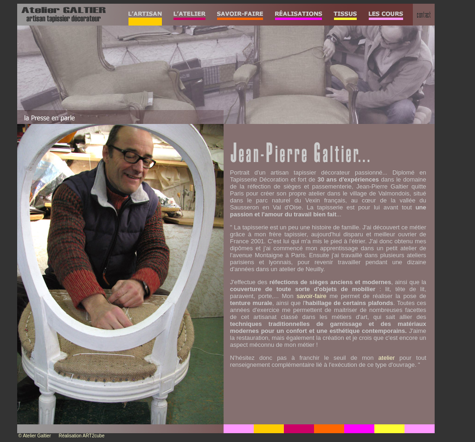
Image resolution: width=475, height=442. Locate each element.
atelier (387, 357)
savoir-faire (311, 295)
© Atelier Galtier (35, 435)
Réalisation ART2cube (81, 435)
